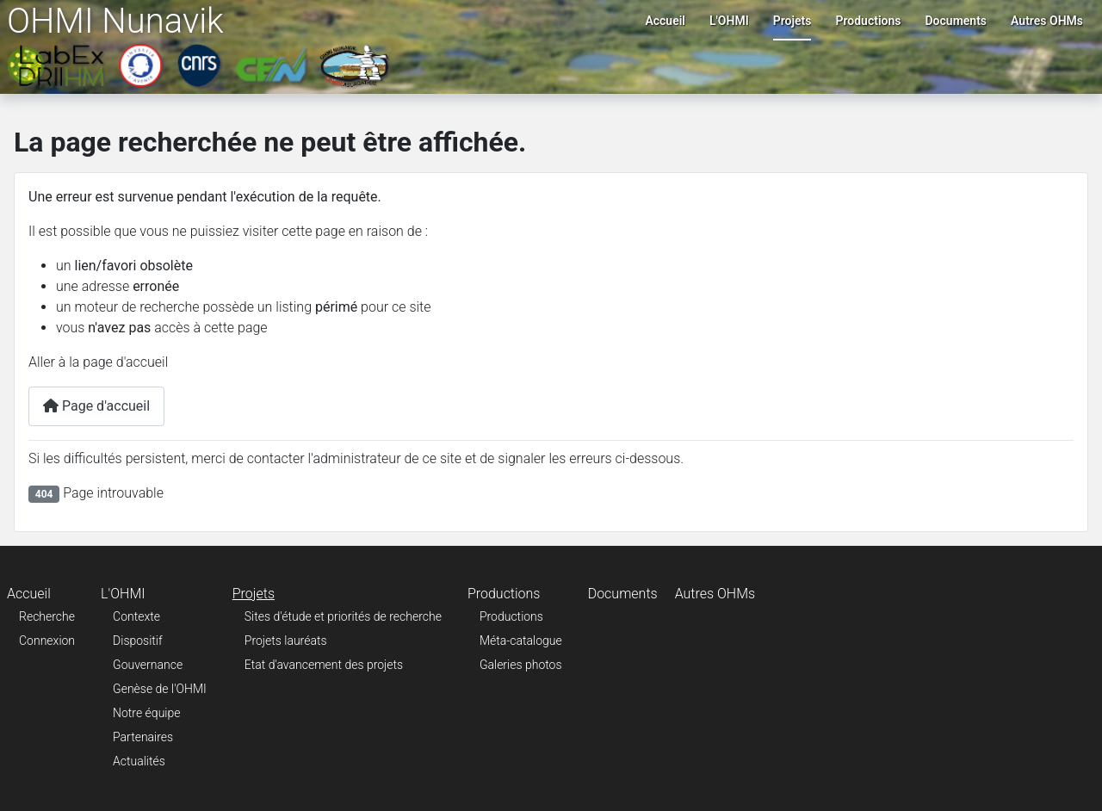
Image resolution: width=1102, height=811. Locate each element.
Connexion (47, 640)
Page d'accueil (96, 406)
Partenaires (143, 737)
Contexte (136, 616)
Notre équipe (146, 713)
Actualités (139, 761)
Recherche (47, 616)
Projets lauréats (286, 640)
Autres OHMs (1047, 21)
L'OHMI (729, 21)
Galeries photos (521, 665)
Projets (792, 21)
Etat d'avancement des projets (324, 665)
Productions (868, 21)
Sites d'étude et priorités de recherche (343, 616)
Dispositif (138, 640)
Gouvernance (148, 665)
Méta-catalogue (521, 640)
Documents (956, 21)
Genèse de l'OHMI (160, 689)
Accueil (665, 21)
